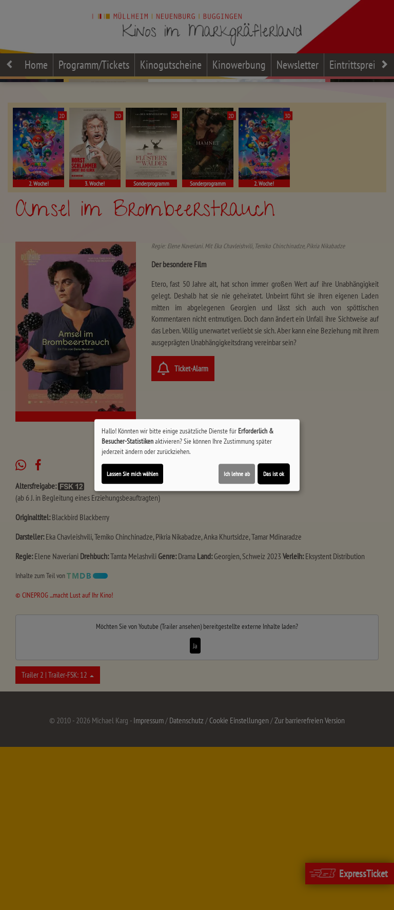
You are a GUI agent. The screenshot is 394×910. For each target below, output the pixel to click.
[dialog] (197, 455)
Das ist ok (273, 474)
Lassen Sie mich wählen (132, 474)
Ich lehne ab (237, 474)
